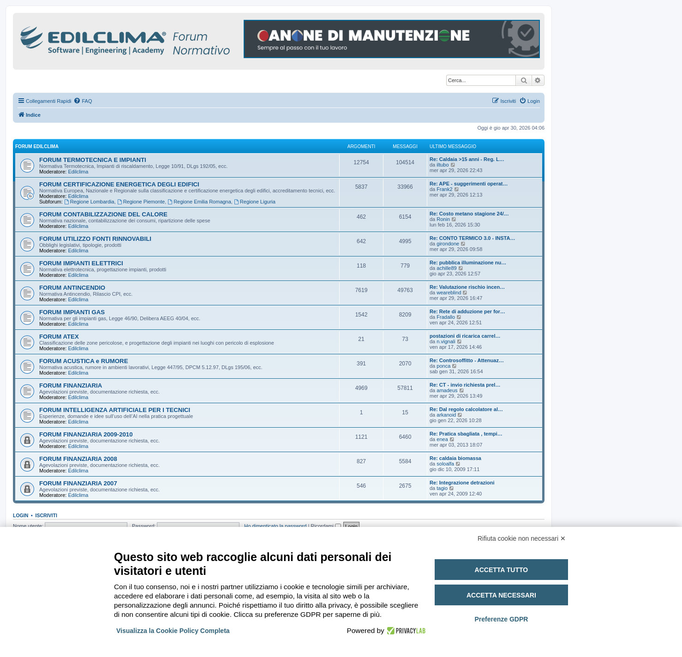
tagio (442, 488)
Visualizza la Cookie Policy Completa (173, 630)
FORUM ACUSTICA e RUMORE (83, 361)
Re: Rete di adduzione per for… (467, 311)
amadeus (447, 390)
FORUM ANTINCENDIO (72, 287)
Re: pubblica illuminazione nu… (468, 262)
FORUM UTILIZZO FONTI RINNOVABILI (95, 238)
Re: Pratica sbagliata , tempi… (466, 433)
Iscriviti (46, 515)
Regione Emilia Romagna (199, 201)
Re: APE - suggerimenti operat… (469, 183)
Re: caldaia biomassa (455, 458)
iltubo (443, 164)
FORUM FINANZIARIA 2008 (78, 458)
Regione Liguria (254, 201)
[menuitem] (82, 101)
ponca (443, 366)
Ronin (443, 219)
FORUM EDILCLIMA (37, 146)
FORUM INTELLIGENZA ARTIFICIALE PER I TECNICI (114, 409)
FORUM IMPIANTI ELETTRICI (81, 263)
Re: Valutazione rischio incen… (467, 287)
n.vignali (446, 341)
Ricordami (326, 526)
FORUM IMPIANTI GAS (72, 312)
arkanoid (446, 415)
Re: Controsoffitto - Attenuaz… (467, 360)
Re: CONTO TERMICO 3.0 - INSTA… (472, 238)
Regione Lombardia (89, 201)
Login (20, 515)
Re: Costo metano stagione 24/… (469, 213)
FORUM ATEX (59, 336)
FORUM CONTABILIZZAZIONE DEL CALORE (103, 214)
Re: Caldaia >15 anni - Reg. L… (467, 159)
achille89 (446, 268)
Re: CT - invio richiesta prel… (465, 385)
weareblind (449, 292)
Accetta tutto (501, 569)
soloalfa (445, 463)
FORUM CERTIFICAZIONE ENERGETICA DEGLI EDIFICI (119, 184)
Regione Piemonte (141, 201)
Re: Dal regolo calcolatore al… (466, 409)
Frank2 (444, 189)
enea (442, 439)
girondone (448, 243)
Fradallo (446, 317)
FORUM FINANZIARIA (70, 385)
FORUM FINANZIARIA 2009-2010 (86, 434)
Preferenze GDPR (501, 619)
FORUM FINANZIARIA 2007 (78, 483)
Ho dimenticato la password (275, 526)
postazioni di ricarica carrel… (465, 336)
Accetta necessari (501, 595)
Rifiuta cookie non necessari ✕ (522, 538)
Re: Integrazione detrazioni (462, 482)
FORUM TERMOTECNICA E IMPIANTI (92, 159)
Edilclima (78, 171)
